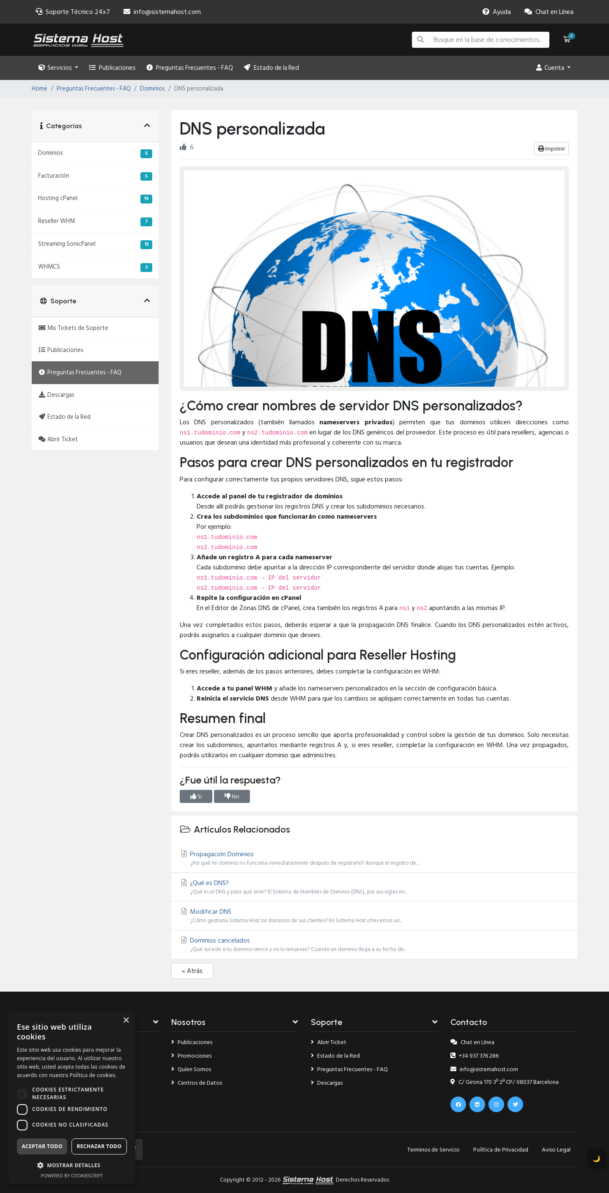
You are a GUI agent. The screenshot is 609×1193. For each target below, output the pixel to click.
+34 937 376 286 (474, 1056)
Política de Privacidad (500, 1150)
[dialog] (71, 1098)
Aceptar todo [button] (42, 1146)
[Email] (162, 11)
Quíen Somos (191, 1069)
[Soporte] (73, 11)
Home (39, 88)
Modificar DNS (374, 915)
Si (196, 796)
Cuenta (550, 68)
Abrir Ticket (328, 1042)
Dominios (152, 88)
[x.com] (515, 1104)
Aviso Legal (556, 1150)
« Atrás (192, 970)
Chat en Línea (472, 1042)
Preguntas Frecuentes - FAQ (189, 68)
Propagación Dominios (374, 858)
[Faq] (497, 11)
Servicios (55, 68)
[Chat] (549, 11)
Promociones (191, 1056)
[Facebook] (458, 1104)
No (232, 796)
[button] (72, 1165)
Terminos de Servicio (433, 1150)
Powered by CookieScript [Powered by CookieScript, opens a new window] (72, 1175)
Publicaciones (112, 68)
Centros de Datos (196, 1083)
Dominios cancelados (374, 944)
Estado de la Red (271, 68)
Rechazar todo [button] (99, 1146)
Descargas (327, 1083)
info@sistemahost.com (484, 1069)
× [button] (126, 1020)
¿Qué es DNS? (374, 886)
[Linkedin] (477, 1104)
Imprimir (551, 149)
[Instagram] (496, 1104)
